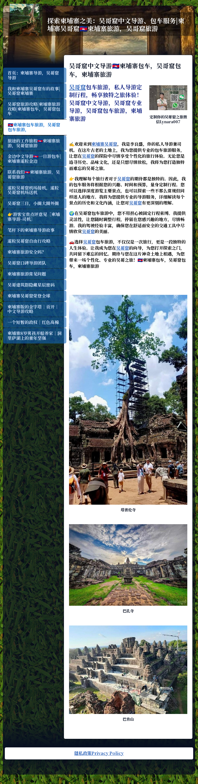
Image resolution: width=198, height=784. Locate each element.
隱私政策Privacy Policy (99, 750)
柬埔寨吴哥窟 (107, 144)
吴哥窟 (80, 87)
